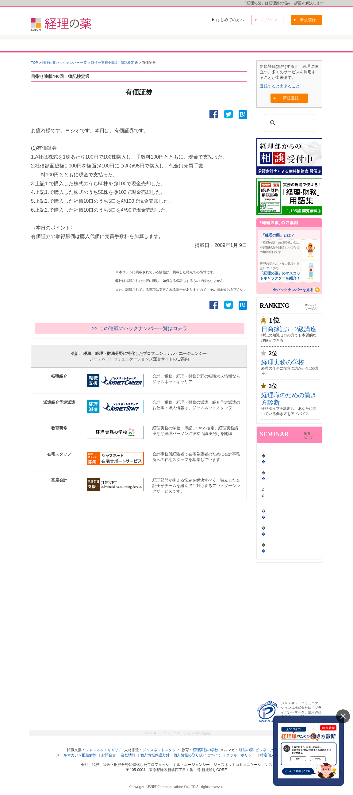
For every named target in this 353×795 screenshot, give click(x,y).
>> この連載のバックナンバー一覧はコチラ (139, 328)
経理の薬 (246, 750)
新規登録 (308, 19)
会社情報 (128, 755)
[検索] (288, 123)
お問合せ (108, 755)
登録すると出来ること (280, 86)
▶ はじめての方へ (227, 19)
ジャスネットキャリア (103, 750)
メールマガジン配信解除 (76, 755)
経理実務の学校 (282, 362)
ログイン (269, 19)
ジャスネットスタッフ (161, 750)
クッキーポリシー (240, 755)
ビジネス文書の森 (270, 750)
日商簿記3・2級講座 (289, 329)
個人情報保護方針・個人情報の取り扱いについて (180, 755)
